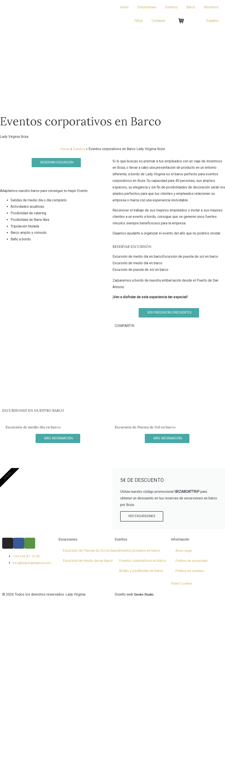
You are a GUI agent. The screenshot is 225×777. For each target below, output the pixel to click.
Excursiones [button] (146, 7)
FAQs (138, 21)
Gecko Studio (144, 595)
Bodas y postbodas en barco (141, 571)
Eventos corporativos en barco (142, 561)
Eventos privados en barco (139, 551)
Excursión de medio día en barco (88, 561)
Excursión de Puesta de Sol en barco (91, 551)
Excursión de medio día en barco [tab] (137, 256)
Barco (190, 7)
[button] (212, 20)
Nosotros (211, 7)
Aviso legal (183, 551)
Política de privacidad (192, 561)
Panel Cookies (182, 584)
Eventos (79, 149)
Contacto (158, 21)
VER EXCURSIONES (142, 517)
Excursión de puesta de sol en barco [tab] (190, 256)
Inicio (124, 7)
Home (64, 149)
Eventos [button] (171, 7)
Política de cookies (190, 571)
